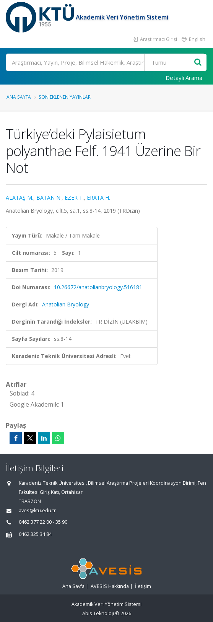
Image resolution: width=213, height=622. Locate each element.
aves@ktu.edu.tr (37, 510)
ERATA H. (98, 197)
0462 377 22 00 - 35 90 (43, 522)
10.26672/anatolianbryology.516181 (98, 287)
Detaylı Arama (184, 77)
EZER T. (74, 197)
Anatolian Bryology (65, 304)
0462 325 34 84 (35, 534)
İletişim (143, 586)
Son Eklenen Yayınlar (65, 97)
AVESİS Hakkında (110, 586)
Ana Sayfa (19, 97)
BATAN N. (49, 197)
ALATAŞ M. (19, 197)
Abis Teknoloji (98, 613)
